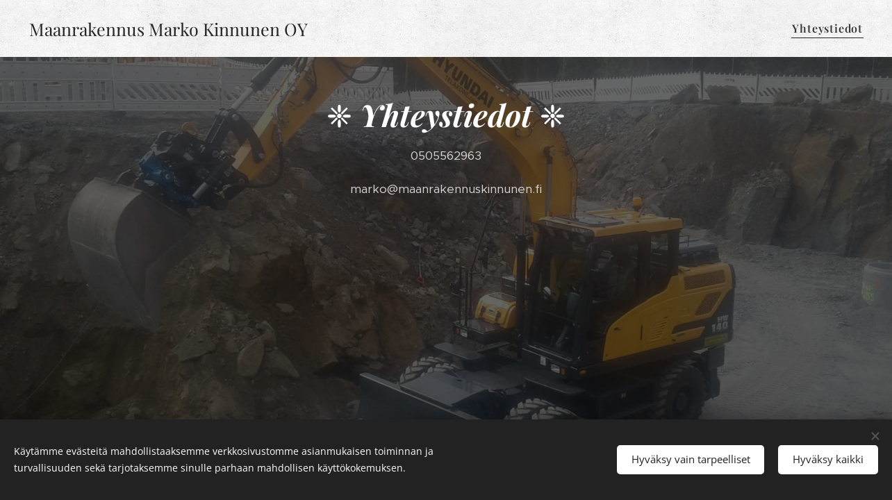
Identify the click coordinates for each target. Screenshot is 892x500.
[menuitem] (825, 28)
